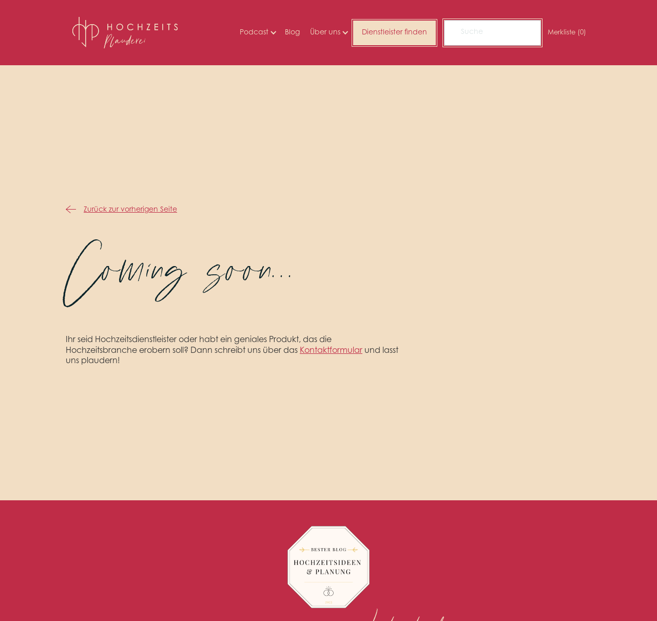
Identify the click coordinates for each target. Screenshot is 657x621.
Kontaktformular (331, 351)
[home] (125, 32)
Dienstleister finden (394, 32)
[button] (257, 33)
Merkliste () (567, 32)
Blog (292, 32)
